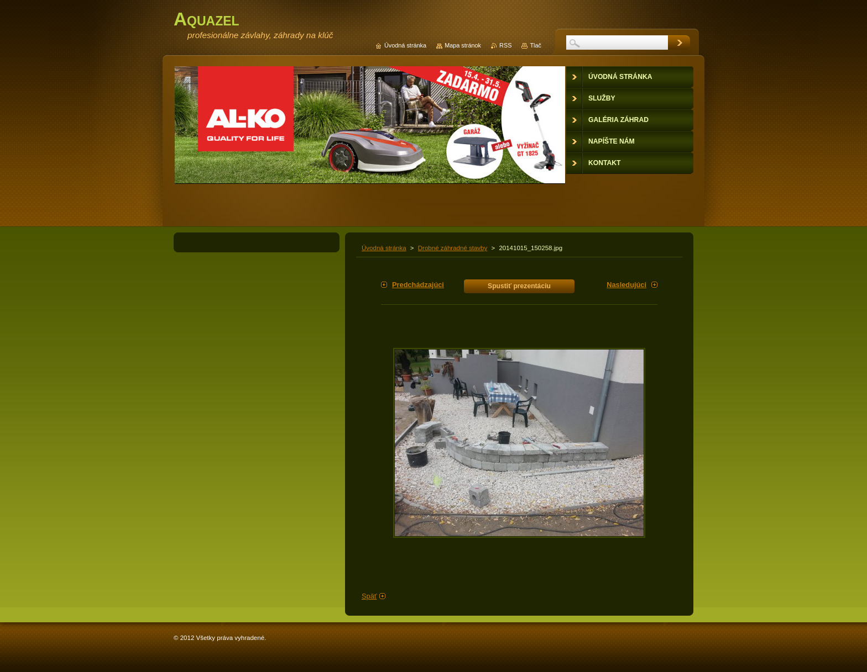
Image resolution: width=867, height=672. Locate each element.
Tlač (535, 45)
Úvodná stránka (384, 248)
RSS (505, 45)
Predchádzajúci (418, 285)
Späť (369, 596)
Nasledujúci (626, 285)
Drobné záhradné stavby (452, 248)
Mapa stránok (463, 45)
